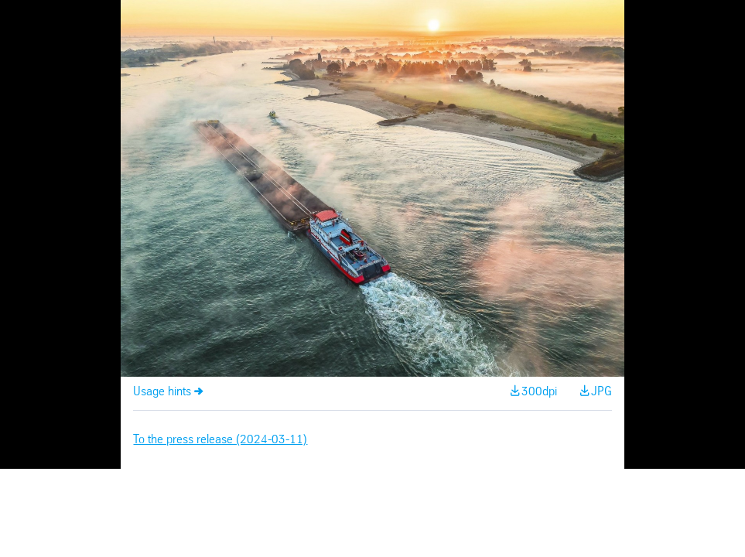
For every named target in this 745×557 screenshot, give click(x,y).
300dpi (539, 392)
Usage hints (162, 392)
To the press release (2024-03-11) (220, 440)
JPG (601, 392)
